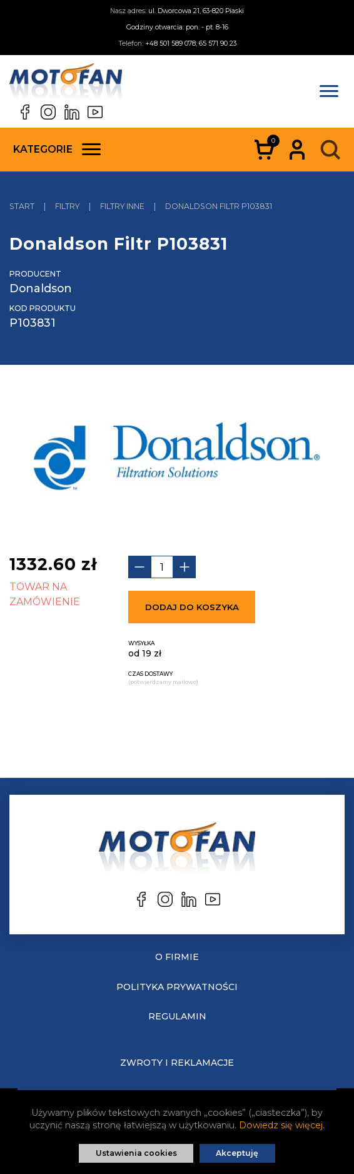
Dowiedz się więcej (281, 1125)
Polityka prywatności (177, 987)
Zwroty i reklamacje (177, 1062)
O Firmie (177, 956)
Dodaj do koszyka (192, 607)
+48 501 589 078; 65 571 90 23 (190, 43)
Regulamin (177, 1016)
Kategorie (57, 149)
